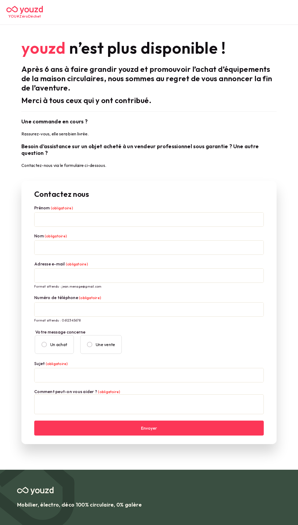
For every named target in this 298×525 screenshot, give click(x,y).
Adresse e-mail (61, 264)
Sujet (51, 363)
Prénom (53, 207)
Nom (50, 235)
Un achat (54, 344)
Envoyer (149, 428)
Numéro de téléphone (67, 297)
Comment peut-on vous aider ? (77, 391)
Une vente (101, 344)
